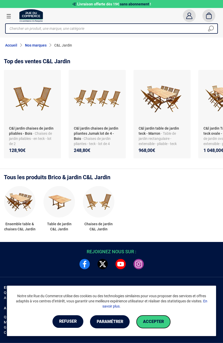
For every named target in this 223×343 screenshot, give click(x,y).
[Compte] (189, 15)
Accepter (155, 321)
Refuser (66, 321)
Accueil (11, 45)
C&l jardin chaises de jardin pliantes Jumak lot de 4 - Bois (96, 133)
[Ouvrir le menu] (8, 16)
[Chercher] (211, 28)
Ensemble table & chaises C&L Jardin (19, 226)
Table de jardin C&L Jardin (59, 226)
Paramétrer (110, 321)
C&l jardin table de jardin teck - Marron (159, 131)
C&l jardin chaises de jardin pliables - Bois (31, 131)
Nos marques (36, 45)
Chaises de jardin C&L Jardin (98, 226)
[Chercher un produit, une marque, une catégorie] (109, 28)
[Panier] (209, 15)
